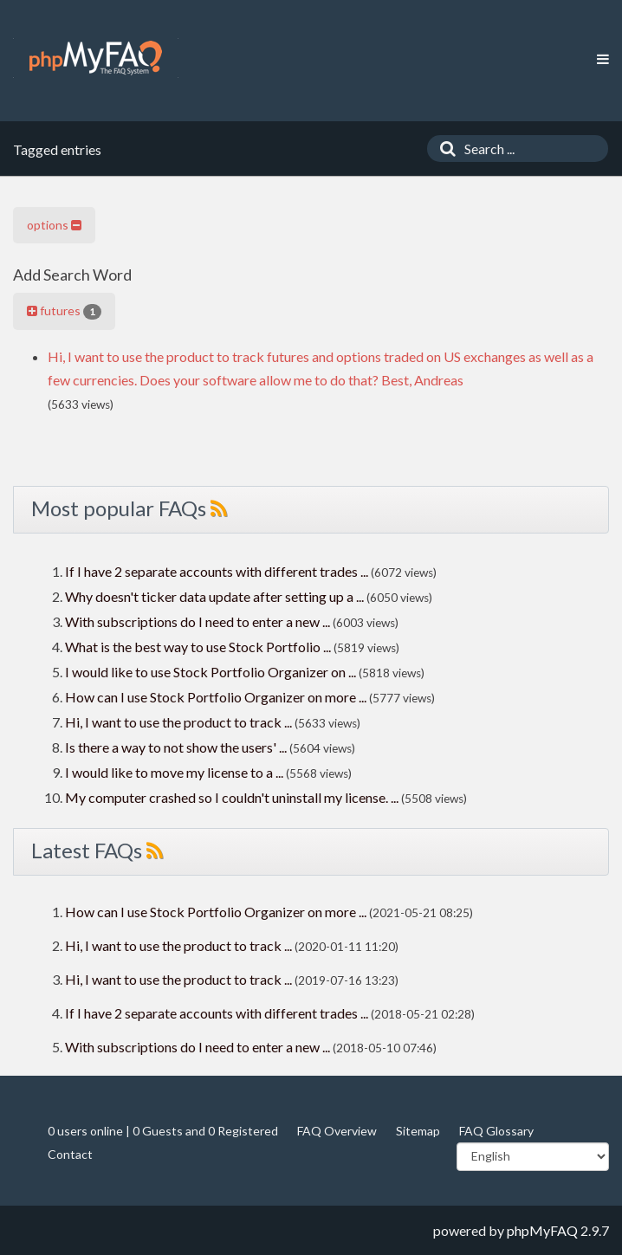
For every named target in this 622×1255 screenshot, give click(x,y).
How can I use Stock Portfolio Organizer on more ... (215, 697)
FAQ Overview (337, 1130)
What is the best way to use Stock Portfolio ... (198, 646)
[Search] (443, 148)
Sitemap (418, 1130)
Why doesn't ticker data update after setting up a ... (214, 596)
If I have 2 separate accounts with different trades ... (216, 571)
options (54, 224)
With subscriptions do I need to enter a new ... (197, 621)
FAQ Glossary (496, 1130)
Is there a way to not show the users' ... (176, 747)
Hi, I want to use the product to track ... (178, 722)
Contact (70, 1154)
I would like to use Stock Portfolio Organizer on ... (210, 671)
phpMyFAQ (542, 1230)
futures (64, 311)
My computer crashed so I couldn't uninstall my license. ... (231, 797)
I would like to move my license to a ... (174, 772)
